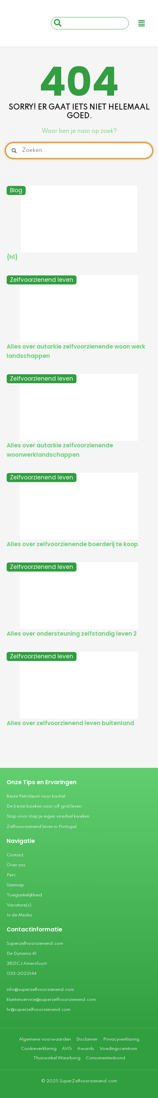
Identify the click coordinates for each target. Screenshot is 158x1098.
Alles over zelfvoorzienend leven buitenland (70, 723)
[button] (142, 23)
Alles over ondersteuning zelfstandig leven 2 (72, 634)
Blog (16, 190)
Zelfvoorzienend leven (41, 280)
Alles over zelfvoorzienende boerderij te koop (72, 544)
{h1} (12, 257)
